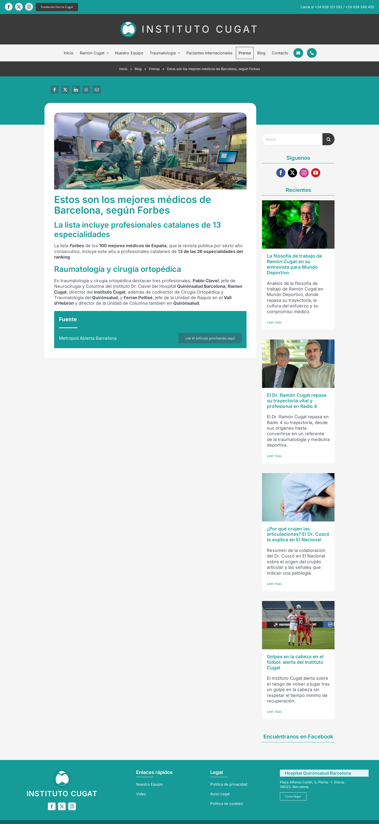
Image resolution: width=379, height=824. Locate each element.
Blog (138, 69)
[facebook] (9, 7)
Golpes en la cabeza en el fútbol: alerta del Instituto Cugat (295, 662)
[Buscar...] (292, 139)
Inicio (123, 69)
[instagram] (29, 7)
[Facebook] (54, 89)
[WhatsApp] (86, 89)
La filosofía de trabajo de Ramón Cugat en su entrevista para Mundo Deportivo (294, 264)
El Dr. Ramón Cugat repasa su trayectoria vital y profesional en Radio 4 (297, 400)
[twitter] (19, 7)
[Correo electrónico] (96, 89)
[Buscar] (328, 139)
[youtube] (315, 172)
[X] (65, 89)
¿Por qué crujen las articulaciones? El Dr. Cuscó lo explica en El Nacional (298, 534)
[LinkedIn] (76, 89)
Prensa (154, 69)
